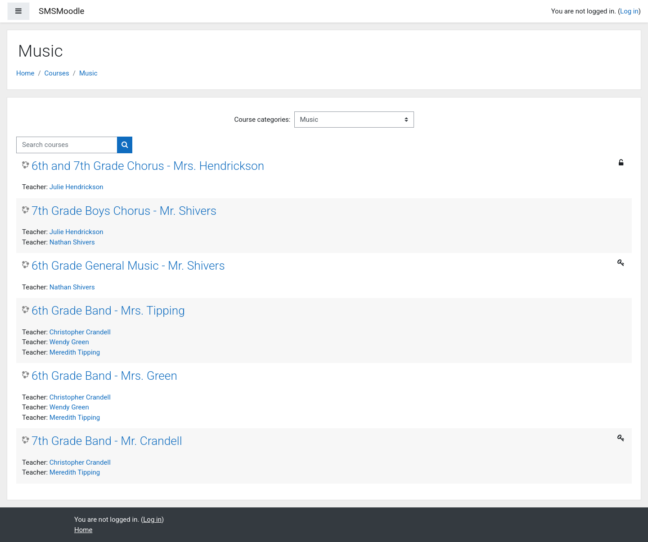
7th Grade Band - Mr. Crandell (107, 441)
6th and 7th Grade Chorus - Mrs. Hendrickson (148, 166)
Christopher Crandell (80, 332)
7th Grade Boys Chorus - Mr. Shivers (124, 211)
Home (25, 73)
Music (88, 73)
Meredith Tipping (75, 352)
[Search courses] (66, 145)
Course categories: (262, 120)
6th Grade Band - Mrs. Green (104, 375)
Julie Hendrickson (77, 187)
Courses (57, 73)
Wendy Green (69, 342)
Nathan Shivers (72, 242)
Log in (629, 11)
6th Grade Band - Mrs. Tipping (108, 310)
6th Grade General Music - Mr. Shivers (128, 265)
